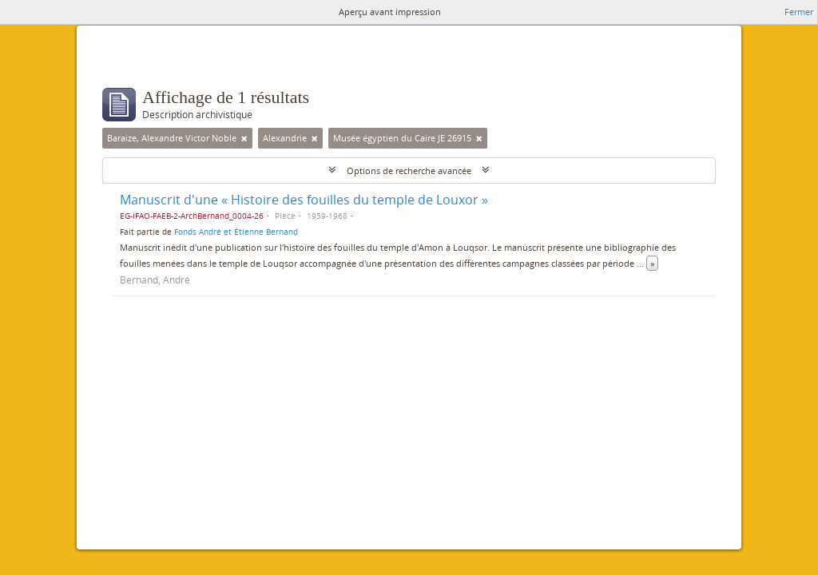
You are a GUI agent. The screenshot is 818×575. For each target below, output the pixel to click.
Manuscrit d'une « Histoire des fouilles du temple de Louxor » (304, 199)
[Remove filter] (244, 138)
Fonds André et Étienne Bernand (236, 231)
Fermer (798, 12)
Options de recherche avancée (409, 170)
